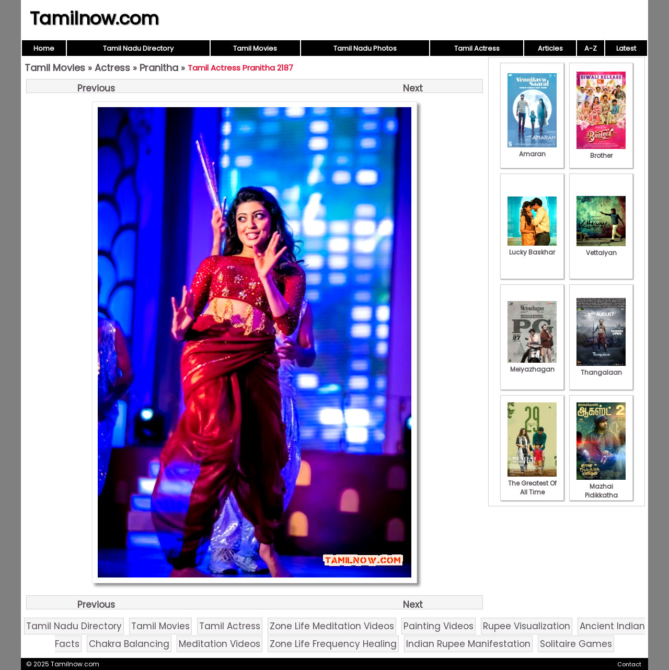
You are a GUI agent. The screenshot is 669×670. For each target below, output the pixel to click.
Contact (629, 664)
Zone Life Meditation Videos (332, 626)
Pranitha (159, 67)
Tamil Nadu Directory (138, 48)
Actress (112, 67)
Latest (626, 48)
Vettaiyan (601, 248)
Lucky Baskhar (532, 248)
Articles (550, 48)
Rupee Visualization (526, 626)
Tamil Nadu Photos (365, 48)
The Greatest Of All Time (532, 483)
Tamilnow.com (94, 18)
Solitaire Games (576, 644)
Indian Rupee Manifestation (468, 644)
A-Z (590, 48)
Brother (601, 151)
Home (43, 48)
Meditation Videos (219, 644)
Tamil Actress (477, 48)
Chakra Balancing (129, 644)
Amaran (532, 149)
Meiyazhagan (532, 365)
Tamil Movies (255, 48)
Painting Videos (438, 626)
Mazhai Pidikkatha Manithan (601, 491)
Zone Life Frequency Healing (333, 644)
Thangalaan (601, 368)
